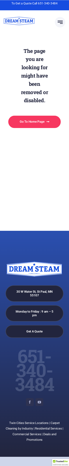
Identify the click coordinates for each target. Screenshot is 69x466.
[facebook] (30, 402)
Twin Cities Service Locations (29, 423)
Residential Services (48, 428)
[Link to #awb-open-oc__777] (60, 22)
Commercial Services (27, 434)
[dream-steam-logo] (19, 18)
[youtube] (39, 402)
